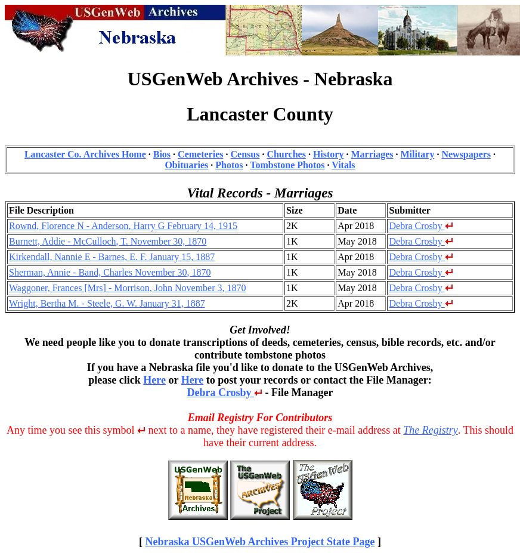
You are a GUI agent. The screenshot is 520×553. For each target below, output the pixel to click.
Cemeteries (200, 154)
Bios (162, 154)
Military (418, 154)
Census (244, 154)
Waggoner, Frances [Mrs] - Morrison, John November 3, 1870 (127, 288)
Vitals (343, 165)
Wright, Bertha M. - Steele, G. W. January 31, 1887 (107, 303)
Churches (286, 154)
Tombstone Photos (287, 165)
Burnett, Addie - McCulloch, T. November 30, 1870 (107, 241)
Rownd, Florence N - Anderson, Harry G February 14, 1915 (123, 226)
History (328, 154)
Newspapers (466, 154)
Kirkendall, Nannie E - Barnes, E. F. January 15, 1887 (112, 257)
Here (154, 380)
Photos (229, 165)
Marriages (372, 154)
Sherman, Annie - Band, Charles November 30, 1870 (110, 272)
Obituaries (186, 165)
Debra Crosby (421, 226)
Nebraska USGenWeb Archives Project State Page (260, 542)
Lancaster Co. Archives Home (85, 154)
